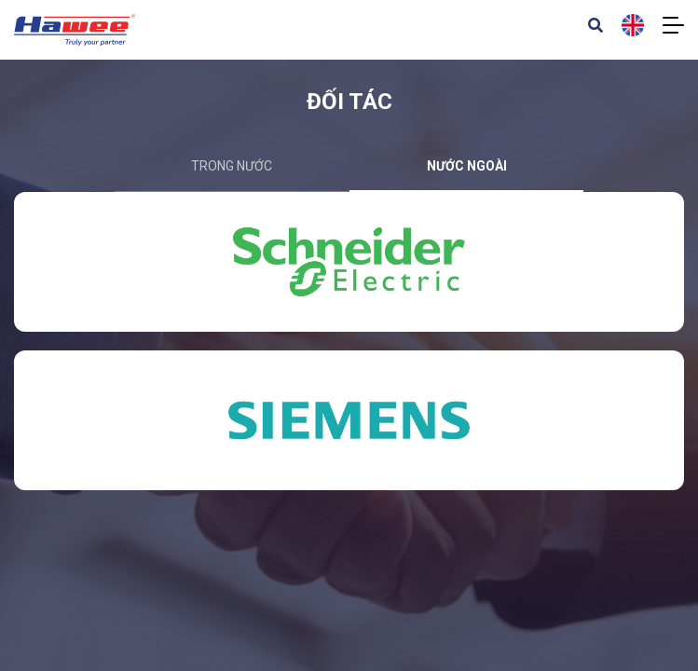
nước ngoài (467, 165)
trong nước (231, 165)
